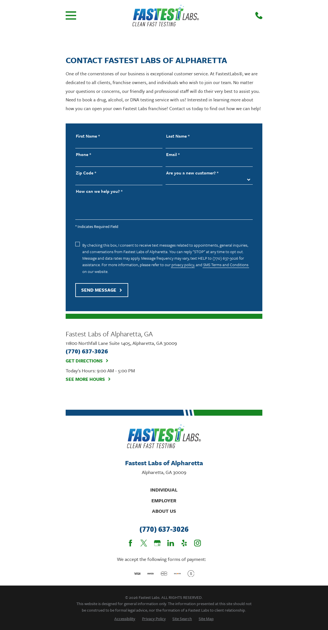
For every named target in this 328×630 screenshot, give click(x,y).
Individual (163, 489)
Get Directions (87, 361)
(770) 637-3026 (164, 529)
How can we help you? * (99, 191)
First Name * (88, 136)
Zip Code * (86, 173)
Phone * (83, 154)
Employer (163, 500)
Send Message (102, 290)
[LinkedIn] (170, 543)
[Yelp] (184, 543)
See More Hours (88, 379)
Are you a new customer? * (192, 173)
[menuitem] (124, 619)
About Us (164, 510)
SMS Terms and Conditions (225, 265)
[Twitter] (143, 543)
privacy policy (182, 265)
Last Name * (178, 136)
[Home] (165, 15)
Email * (173, 154)
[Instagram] (197, 543)
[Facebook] (130, 543)
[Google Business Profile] (157, 543)
